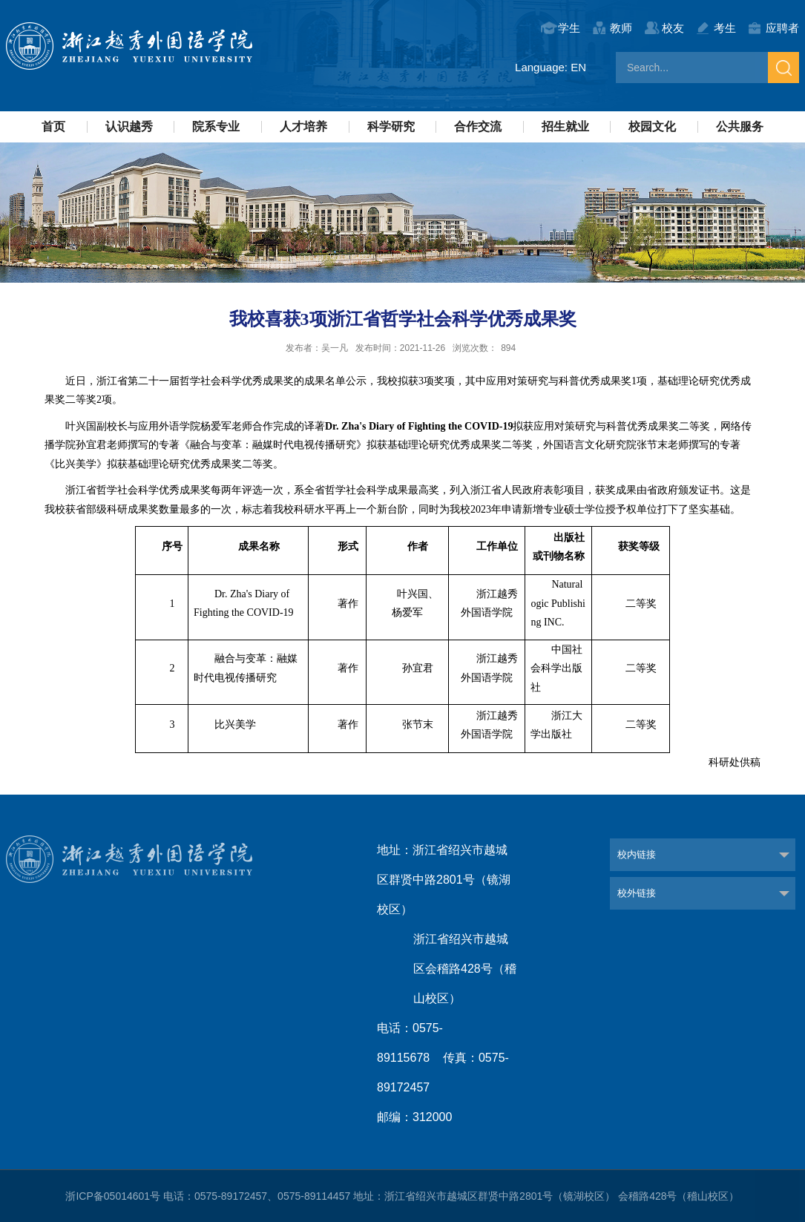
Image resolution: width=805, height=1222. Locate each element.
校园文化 (652, 126)
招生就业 (565, 126)
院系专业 (216, 126)
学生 (569, 28)
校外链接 (636, 893)
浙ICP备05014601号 (112, 1196)
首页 (53, 126)
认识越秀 (129, 126)
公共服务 (739, 126)
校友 (673, 28)
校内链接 (636, 854)
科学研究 (391, 126)
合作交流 (478, 126)
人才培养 (303, 126)
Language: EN (550, 67)
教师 (621, 28)
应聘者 (782, 28)
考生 (725, 28)
